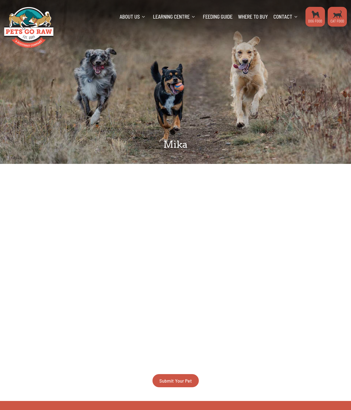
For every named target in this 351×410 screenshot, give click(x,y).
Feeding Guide (218, 16)
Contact (282, 16)
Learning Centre (171, 16)
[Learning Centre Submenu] (195, 17)
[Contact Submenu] (297, 17)
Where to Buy (253, 16)
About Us (130, 16)
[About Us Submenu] (145, 17)
